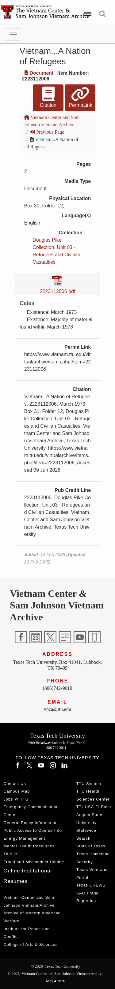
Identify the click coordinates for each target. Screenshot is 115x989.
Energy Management (24, 838)
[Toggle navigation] (13, 34)
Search (102, 14)
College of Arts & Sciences (30, 944)
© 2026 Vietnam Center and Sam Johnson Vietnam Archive (55, 973)
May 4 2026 (55, 981)
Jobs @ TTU (16, 799)
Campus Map (16, 791)
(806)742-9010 (57, 688)
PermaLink (80, 97)
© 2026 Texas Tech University (55, 966)
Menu (86, 11)
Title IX (10, 854)
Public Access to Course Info (32, 830)
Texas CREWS (91, 885)
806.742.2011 (56, 747)
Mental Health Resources (29, 846)
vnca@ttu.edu (57, 709)
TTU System (88, 783)
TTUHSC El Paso (93, 807)
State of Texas (90, 846)
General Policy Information (30, 822)
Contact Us (14, 783)
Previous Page (47, 132)
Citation (48, 97)
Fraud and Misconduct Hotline (33, 862)
